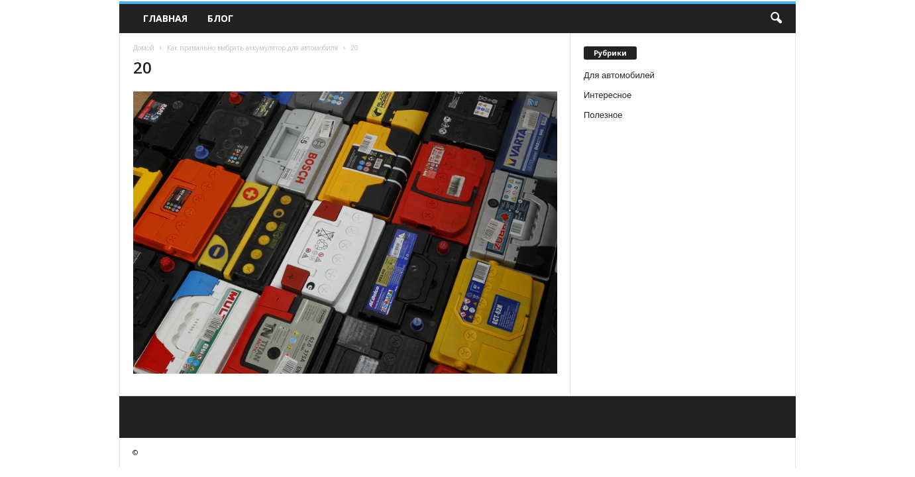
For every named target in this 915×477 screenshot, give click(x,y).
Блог (220, 18)
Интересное (607, 95)
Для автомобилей (619, 75)
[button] (775, 18)
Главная (165, 18)
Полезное (603, 115)
